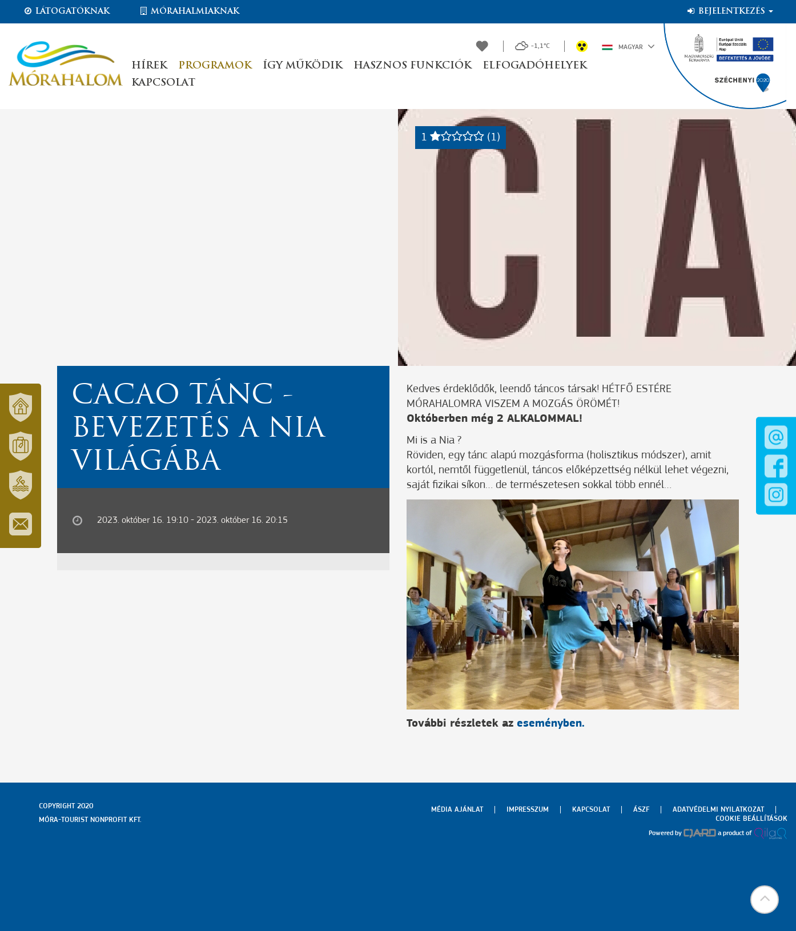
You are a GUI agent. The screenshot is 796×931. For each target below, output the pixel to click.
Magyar (628, 46)
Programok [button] (214, 66)
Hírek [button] (149, 66)
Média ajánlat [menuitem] (457, 809)
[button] (764, 899)
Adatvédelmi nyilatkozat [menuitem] (718, 809)
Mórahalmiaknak (188, 11)
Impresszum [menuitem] (527, 809)
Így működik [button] (302, 66)
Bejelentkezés (729, 11)
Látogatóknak (66, 11)
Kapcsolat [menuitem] (591, 809)
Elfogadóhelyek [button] (534, 66)
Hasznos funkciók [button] (412, 66)
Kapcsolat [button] (163, 83)
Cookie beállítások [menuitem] (751, 819)
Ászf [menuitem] (641, 809)
